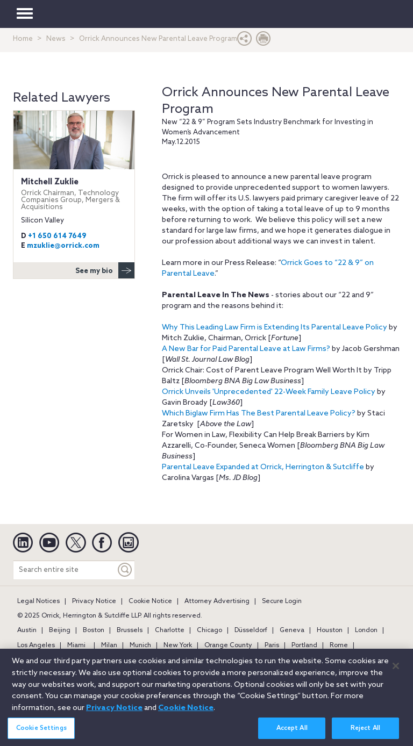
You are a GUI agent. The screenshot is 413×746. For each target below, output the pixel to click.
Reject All (365, 733)
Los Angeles (36, 645)
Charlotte (169, 630)
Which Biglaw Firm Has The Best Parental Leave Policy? (258, 413)
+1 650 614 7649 (57, 236)
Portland (304, 645)
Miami (76, 645)
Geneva (292, 630)
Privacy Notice (94, 601)
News (56, 39)
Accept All (292, 733)
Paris (272, 645)
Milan (109, 645)
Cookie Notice (150, 601)
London (366, 630)
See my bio (104, 270)
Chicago (209, 630)
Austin (27, 630)
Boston (93, 630)
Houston (330, 630)
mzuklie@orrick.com (63, 246)
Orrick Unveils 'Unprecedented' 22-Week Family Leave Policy (268, 392)
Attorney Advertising (217, 601)
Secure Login (282, 601)
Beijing (59, 630)
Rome (339, 645)
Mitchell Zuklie (74, 194)
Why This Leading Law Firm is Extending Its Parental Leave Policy (275, 327)
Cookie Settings (41, 733)
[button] (244, 41)
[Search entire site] (64, 570)
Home (23, 39)
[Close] (396, 671)
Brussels (130, 630)
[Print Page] (263, 41)
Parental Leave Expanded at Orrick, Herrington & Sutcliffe (263, 467)
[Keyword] (125, 570)
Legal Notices (38, 601)
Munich (140, 645)
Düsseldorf (250, 630)
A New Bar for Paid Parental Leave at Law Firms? (246, 349)
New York (177, 645)
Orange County (228, 645)
